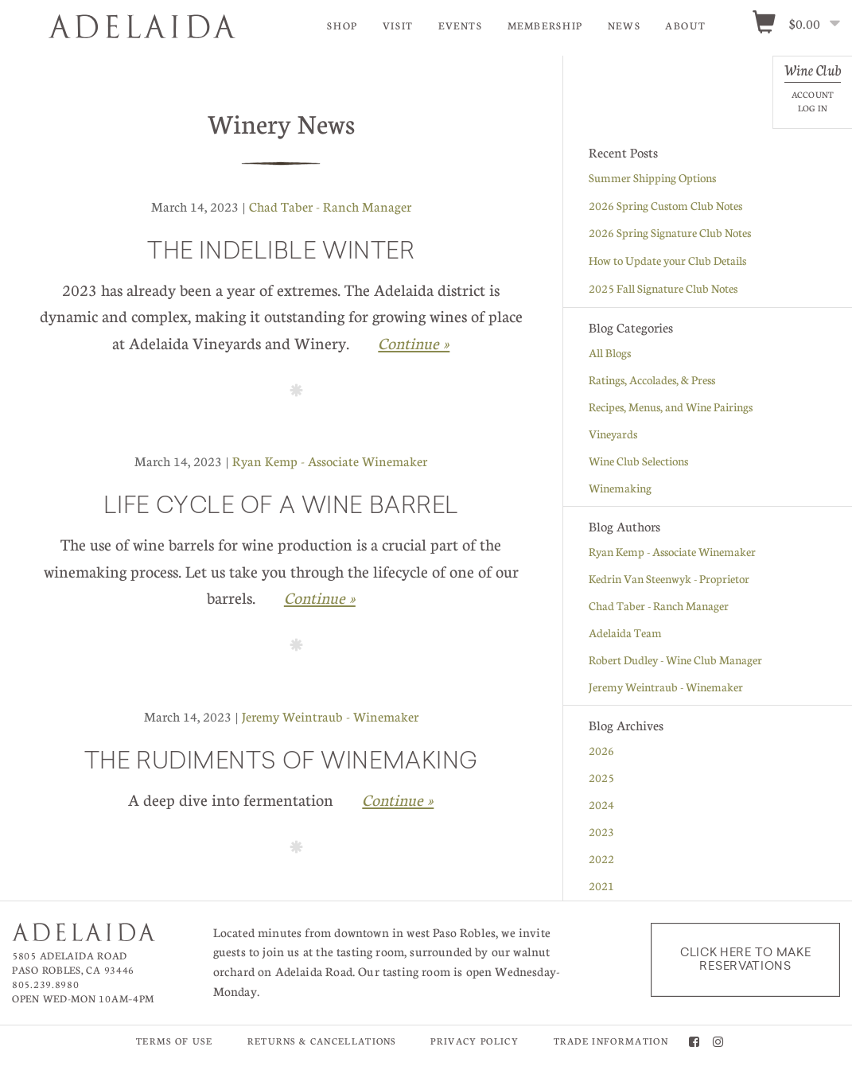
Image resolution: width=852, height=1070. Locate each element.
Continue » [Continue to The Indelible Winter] (413, 345)
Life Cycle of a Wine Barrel (281, 510)
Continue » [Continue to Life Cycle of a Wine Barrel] (320, 599)
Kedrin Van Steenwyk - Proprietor (669, 581)
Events (460, 25)
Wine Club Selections (638, 463)
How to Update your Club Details (667, 262)
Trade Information (611, 1043)
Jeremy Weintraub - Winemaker (330, 718)
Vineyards (613, 436)
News (624, 25)
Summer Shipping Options (652, 180)
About (685, 25)
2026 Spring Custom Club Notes (665, 207)
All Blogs (610, 355)
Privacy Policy (474, 1043)
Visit (398, 25)
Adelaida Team (625, 635)
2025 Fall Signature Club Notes (663, 290)
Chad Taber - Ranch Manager (330, 208)
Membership (545, 25)
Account (813, 94)
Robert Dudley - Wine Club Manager (675, 662)
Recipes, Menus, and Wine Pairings (671, 409)
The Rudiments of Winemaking (281, 765)
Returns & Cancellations (321, 1043)
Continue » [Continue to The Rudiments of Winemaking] (398, 801)
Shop (342, 25)
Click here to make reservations (745, 962)
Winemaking (620, 490)
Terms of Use (174, 1043)
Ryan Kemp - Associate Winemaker (329, 463)
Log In (812, 108)
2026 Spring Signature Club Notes (670, 235)
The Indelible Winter (280, 255)
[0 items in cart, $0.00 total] (801, 25)
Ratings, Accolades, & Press (652, 382)
